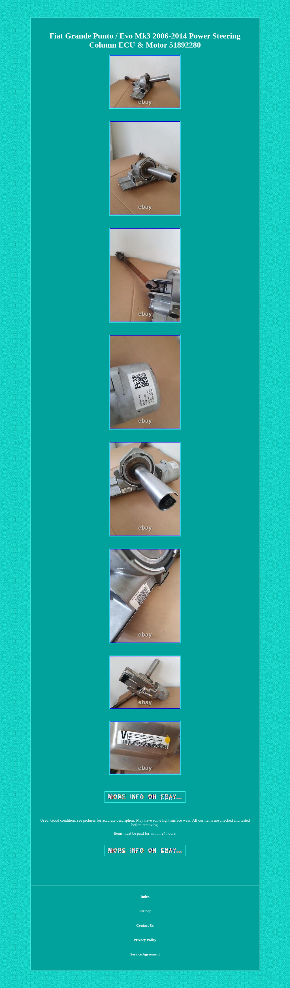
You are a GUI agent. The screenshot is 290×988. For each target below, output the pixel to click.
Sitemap (145, 911)
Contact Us (145, 925)
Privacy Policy (145, 940)
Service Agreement (145, 954)
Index (145, 896)
